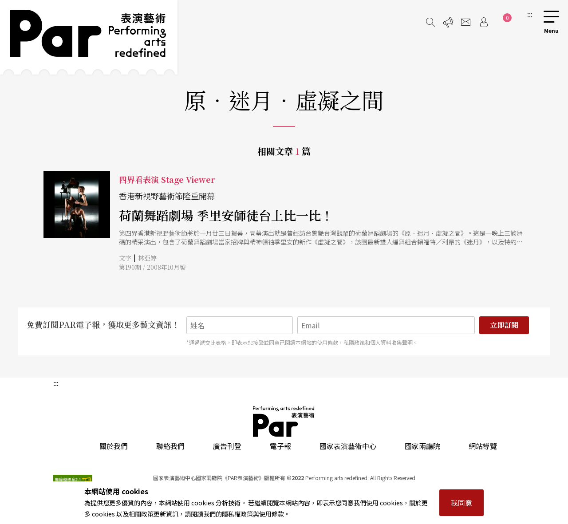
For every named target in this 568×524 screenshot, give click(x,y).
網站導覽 (483, 446)
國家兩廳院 (422, 446)
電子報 (280, 446)
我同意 (461, 502)
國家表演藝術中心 (348, 446)
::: (529, 14)
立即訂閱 (504, 325)
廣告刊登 (227, 446)
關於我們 (113, 446)
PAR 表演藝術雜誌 (284, 421)
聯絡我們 (170, 446)
